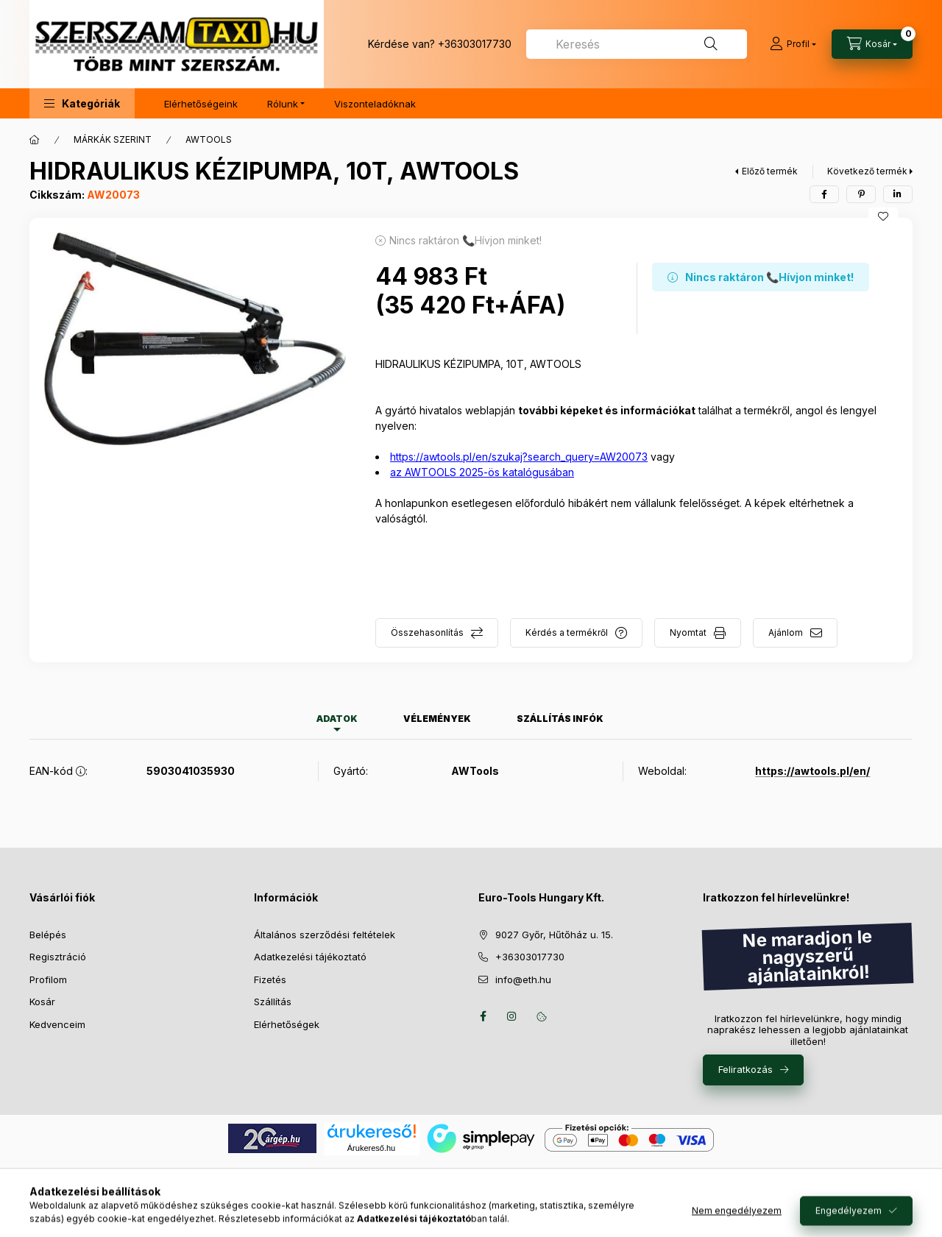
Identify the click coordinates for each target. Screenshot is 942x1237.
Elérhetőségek (286, 1024)
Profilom (48, 979)
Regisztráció (57, 957)
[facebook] (824, 194)
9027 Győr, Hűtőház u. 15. (554, 934)
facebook (482, 1016)
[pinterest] (861, 194)
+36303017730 (474, 44)
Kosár (42, 1001)
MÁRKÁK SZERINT (113, 139)
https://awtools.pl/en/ (812, 771)
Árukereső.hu (371, 1148)
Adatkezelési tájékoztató (310, 957)
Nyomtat (688, 632)
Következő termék (867, 171)
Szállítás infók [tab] (560, 718)
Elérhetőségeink (201, 104)
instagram (512, 1016)
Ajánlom (785, 632)
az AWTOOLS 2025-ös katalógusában (482, 472)
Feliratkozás (745, 1069)
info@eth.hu (523, 979)
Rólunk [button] (282, 104)
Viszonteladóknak (375, 104)
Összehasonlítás (427, 632)
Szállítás (272, 1001)
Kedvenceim (57, 1024)
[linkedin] (898, 194)
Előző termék (770, 171)
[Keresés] (711, 44)
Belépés (47, 934)
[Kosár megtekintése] (872, 44)
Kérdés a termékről (566, 632)
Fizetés (270, 979)
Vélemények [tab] (437, 718)
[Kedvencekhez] (883, 216)
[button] (82, 103)
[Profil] (793, 44)
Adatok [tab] (337, 718)
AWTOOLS (208, 139)
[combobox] (636, 44)
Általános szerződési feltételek (324, 934)
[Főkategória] (34, 139)
